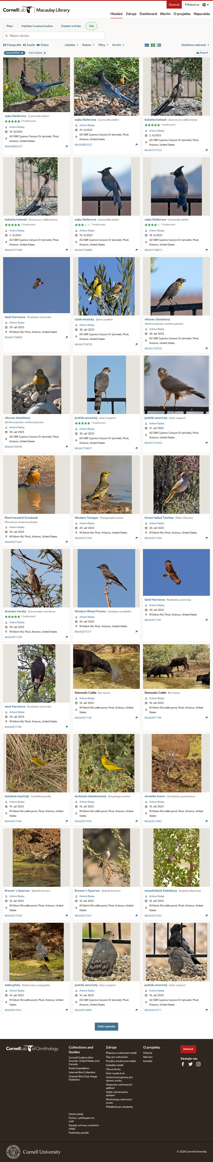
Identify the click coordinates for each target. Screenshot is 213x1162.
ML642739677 (83, 448)
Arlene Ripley (17, 127)
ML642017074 (83, 821)
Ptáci (9, 26)
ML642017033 (153, 915)
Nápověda (202, 14)
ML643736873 (153, 250)
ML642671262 (13, 542)
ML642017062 (153, 821)
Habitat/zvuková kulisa (37, 26)
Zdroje (131, 14)
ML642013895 (83, 1010)
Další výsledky (106, 1026)
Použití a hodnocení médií (121, 1061)
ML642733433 (153, 443)
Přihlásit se (192, 4)
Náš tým (148, 1057)
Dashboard (148, 14)
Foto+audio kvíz (115, 1073)
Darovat (174, 4)
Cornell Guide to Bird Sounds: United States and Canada (84, 1061)
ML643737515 (153, 150)
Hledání (116, 14)
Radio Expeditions (79, 1068)
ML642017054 (13, 915)
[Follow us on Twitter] (190, 1064)
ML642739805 (13, 337)
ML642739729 (83, 344)
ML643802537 (13, 146)
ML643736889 (83, 250)
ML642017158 (83, 717)
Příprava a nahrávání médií (121, 1053)
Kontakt (147, 1061)
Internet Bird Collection (82, 1072)
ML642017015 (13, 1010)
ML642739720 (153, 348)
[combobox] (57, 36)
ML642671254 (153, 538)
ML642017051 (83, 915)
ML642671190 (13, 727)
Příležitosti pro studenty (119, 1107)
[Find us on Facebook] (182, 1064)
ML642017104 (13, 821)
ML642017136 (153, 717)
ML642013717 (153, 1010)
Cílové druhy (113, 1069)
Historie (147, 1053)
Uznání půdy (76, 1114)
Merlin (165, 14)
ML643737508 (13, 250)
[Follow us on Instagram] (198, 1064)
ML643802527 (83, 144)
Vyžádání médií (114, 1065)
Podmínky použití (79, 1132)
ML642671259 (83, 538)
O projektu (182, 14)
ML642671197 (153, 620)
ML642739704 (13, 447)
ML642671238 (13, 637)
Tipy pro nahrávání (117, 1057)
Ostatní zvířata (71, 26)
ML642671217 (83, 631)
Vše (91, 26)
